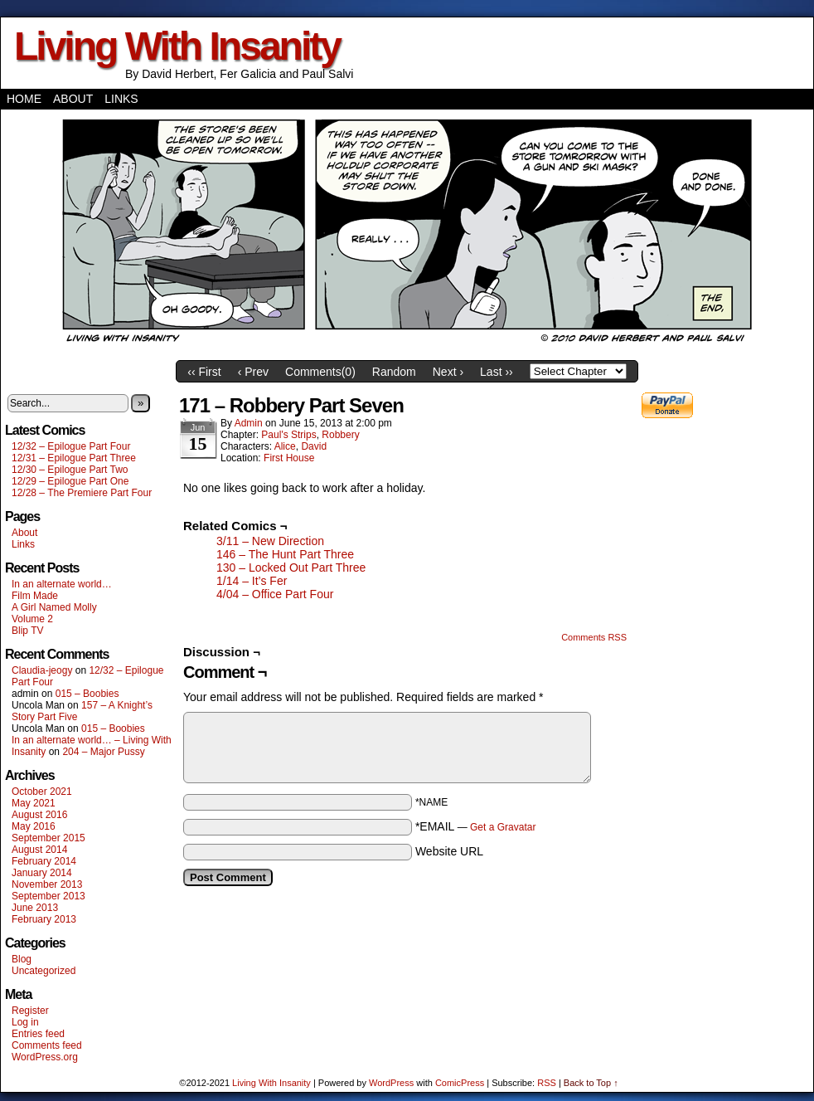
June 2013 (35, 907)
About (73, 98)
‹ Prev (253, 371)
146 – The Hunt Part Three (285, 554)
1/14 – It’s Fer (251, 580)
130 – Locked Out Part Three (291, 567)
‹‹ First (203, 371)
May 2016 (34, 826)
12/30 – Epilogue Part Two (70, 469)
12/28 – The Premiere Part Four (82, 493)
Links (121, 98)
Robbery (340, 435)
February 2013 (44, 919)
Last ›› (496, 371)
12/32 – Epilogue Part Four (71, 446)
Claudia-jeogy (42, 670)
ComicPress (459, 1083)
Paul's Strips (288, 435)
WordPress (391, 1083)
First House (289, 458)
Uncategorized (43, 971)
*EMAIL (475, 826)
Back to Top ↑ (591, 1083)
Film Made (35, 596)
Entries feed (38, 1034)
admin (249, 423)
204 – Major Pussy (103, 752)
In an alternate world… (62, 584)
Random (394, 371)
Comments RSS (594, 637)
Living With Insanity (177, 46)
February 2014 (44, 861)
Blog (21, 959)
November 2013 (47, 884)
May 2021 (34, 803)
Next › (448, 371)
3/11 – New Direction (270, 541)
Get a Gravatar (502, 827)
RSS (546, 1083)
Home (24, 98)
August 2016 (39, 815)
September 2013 (48, 896)
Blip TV (27, 630)
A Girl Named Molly (54, 607)
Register (30, 1010)
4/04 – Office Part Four (274, 594)
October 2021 (42, 791)
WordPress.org (45, 1057)
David (314, 446)
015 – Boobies (87, 693)
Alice (285, 446)
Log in (25, 1022)
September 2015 (48, 838)
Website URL (449, 851)
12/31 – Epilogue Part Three (74, 458)
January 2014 (42, 873)
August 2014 (39, 849)
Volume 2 (32, 619)
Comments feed (47, 1045)
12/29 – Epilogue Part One (70, 481)
